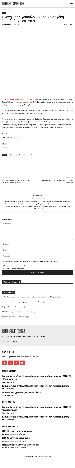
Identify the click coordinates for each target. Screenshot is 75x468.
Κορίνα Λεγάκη (28, 155)
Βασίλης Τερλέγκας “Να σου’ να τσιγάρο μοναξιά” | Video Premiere (16, 182)
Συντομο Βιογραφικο (10, 434)
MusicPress (7, 24)
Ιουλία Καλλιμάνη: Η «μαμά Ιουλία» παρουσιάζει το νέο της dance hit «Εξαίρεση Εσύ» (31, 297)
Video (10, 10)
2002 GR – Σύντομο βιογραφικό (17, 430)
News (4, 382)
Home (4, 10)
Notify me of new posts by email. (14, 268)
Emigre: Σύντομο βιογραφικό (16, 437)
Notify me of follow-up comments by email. (17, 266)
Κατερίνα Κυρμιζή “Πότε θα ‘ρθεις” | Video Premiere (57, 182)
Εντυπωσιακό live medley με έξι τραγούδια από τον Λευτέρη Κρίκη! (25, 302)
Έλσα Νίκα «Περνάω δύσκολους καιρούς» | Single (19, 312)
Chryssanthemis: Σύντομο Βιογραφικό (20, 444)
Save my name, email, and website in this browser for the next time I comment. (31, 261)
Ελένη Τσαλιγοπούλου (15, 155)
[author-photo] (37, 192)
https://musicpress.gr (38, 199)
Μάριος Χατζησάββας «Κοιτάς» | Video (15, 307)
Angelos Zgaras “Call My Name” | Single (15, 317)
